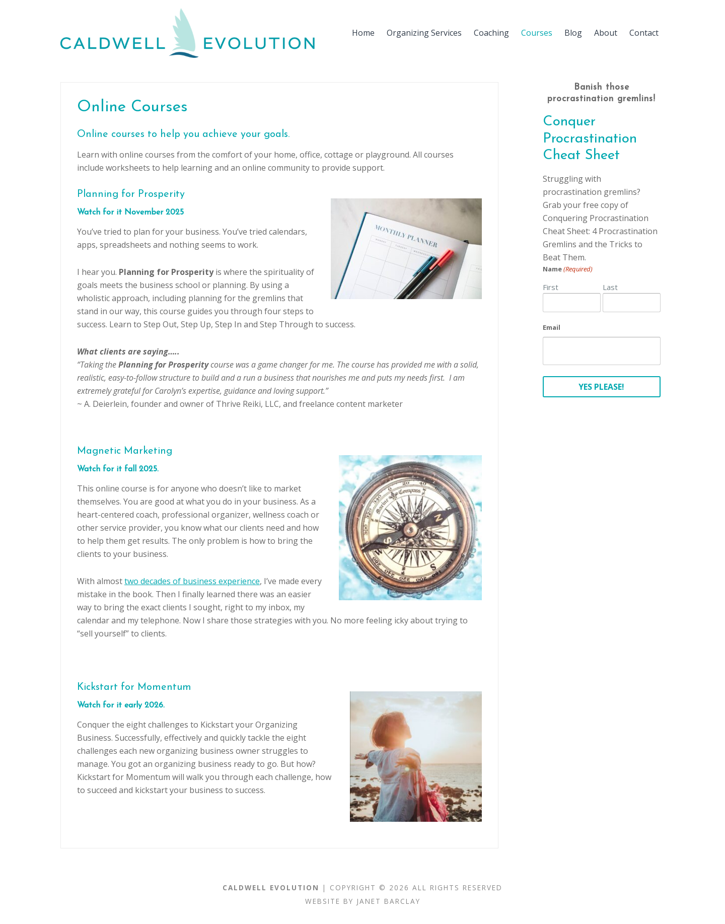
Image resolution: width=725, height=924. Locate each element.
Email (551, 327)
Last (610, 287)
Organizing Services (424, 33)
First (550, 287)
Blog (573, 33)
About (605, 33)
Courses (536, 33)
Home (363, 33)
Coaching (491, 33)
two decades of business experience (192, 581)
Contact (644, 33)
